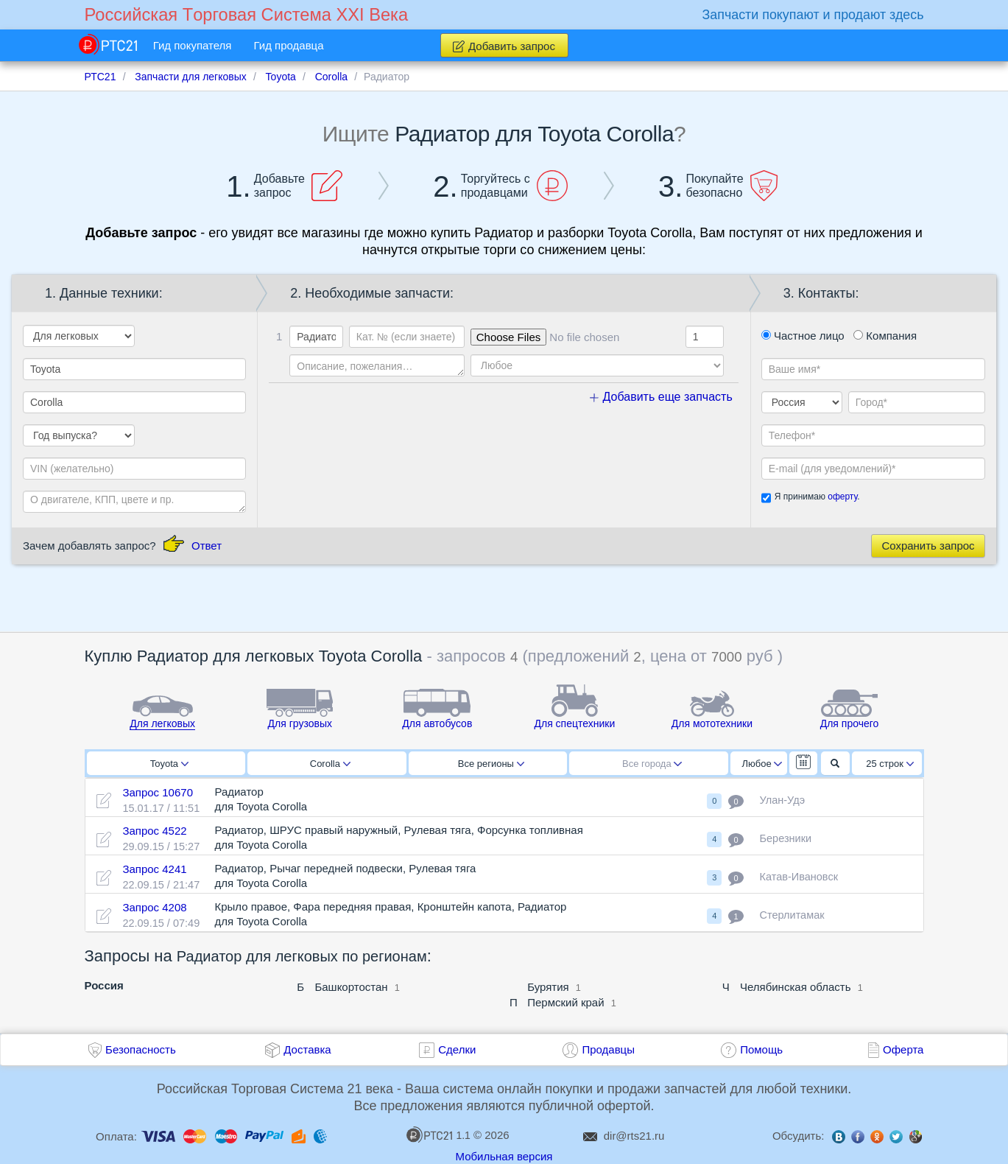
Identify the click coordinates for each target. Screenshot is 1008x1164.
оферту (842, 496)
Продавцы (608, 1049)
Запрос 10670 (157, 792)
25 (890, 763)
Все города (652, 763)
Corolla (330, 763)
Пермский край (565, 1002)
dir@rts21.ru (634, 1135)
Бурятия (548, 987)
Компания (885, 335)
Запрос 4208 (154, 907)
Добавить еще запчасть (661, 396)
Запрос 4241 (154, 869)
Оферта (903, 1049)
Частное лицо (803, 335)
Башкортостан (350, 987)
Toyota (169, 763)
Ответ (206, 545)
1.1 (438, 1134)
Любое (762, 763)
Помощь (761, 1049)
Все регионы (491, 763)
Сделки (457, 1049)
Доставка (307, 1049)
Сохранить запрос (927, 545)
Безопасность (140, 1049)
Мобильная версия (504, 1156)
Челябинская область (795, 987)
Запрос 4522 (154, 830)
